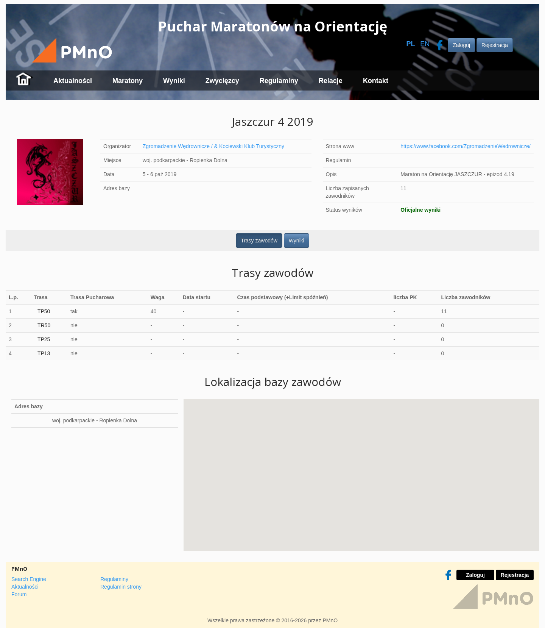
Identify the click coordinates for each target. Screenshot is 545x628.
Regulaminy (279, 80)
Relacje (331, 80)
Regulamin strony (121, 587)
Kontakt (375, 80)
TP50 (43, 311)
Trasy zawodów (259, 240)
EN (425, 44)
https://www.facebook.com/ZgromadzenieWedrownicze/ (465, 146)
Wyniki (174, 80)
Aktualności (72, 80)
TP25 (43, 339)
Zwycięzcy (222, 80)
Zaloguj (461, 45)
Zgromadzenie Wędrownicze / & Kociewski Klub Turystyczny (213, 146)
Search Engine (28, 579)
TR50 (43, 325)
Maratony (127, 80)
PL (410, 44)
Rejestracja (494, 45)
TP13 (43, 353)
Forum (18, 594)
